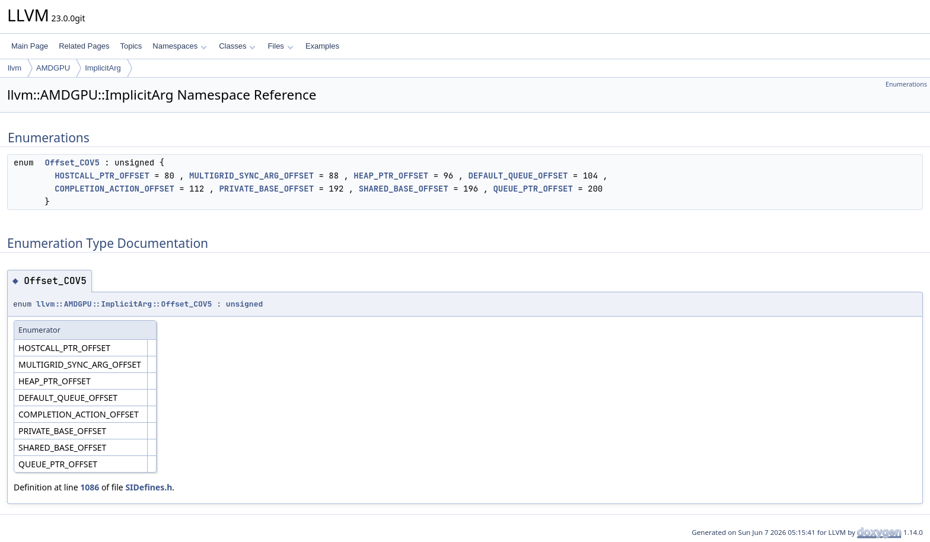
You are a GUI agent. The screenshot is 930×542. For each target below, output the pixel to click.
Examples (322, 46)
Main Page (29, 46)
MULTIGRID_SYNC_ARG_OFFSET (251, 175)
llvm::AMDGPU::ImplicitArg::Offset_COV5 (124, 304)
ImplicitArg (103, 67)
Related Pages (84, 46)
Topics (131, 46)
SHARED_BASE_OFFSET (403, 188)
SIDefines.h (148, 487)
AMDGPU (53, 67)
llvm (14, 67)
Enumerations (906, 84)
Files (280, 46)
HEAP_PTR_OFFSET (390, 175)
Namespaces (179, 46)
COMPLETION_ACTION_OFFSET (114, 188)
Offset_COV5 (71, 162)
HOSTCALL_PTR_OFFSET (102, 175)
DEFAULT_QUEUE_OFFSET (518, 175)
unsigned (244, 304)
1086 (89, 487)
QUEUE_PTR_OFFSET (532, 188)
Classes (237, 46)
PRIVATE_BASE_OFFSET (266, 188)
